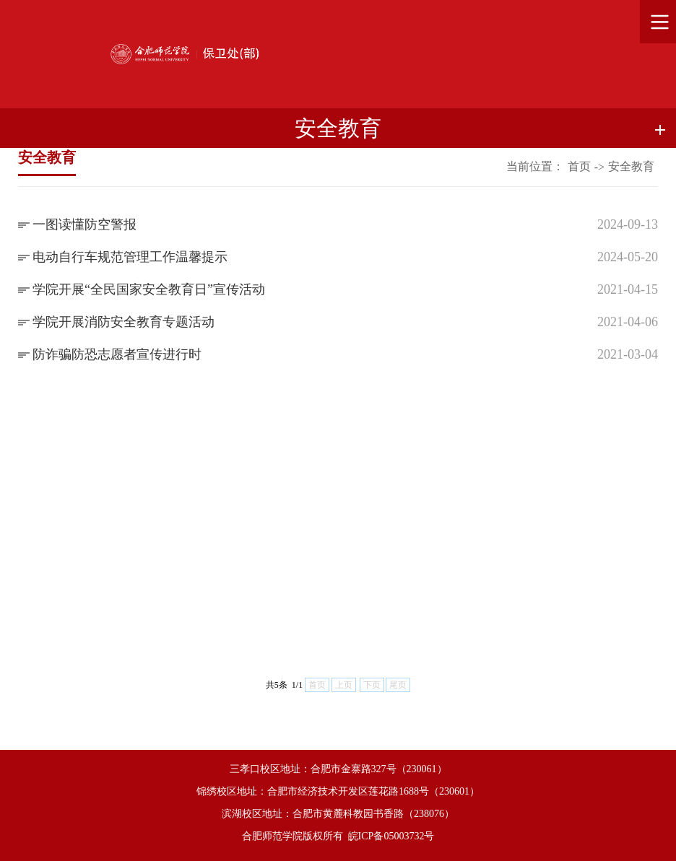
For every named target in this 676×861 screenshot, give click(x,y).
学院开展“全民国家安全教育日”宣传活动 (148, 289)
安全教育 (631, 166)
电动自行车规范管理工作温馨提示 (130, 257)
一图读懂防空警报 (84, 224)
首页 (579, 166)
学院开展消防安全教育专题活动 (123, 322)
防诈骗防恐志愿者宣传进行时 (117, 354)
